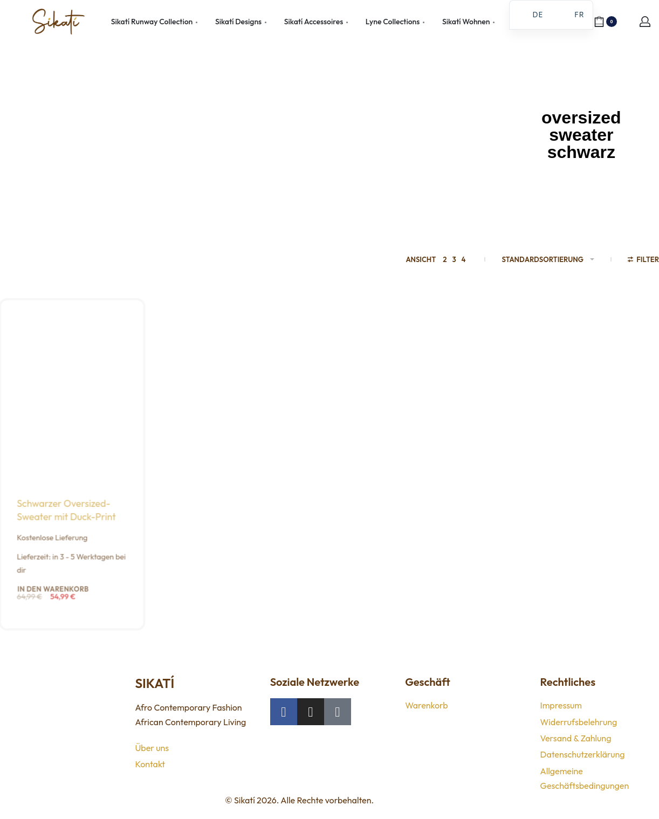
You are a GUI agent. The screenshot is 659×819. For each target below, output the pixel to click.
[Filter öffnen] (643, 261)
